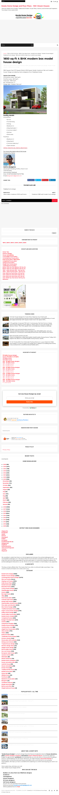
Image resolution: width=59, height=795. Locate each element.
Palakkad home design (9, 55)
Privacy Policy (6, 450)
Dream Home (6, 668)
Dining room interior (8, 643)
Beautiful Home (6, 587)
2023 (4, 471)
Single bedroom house (8, 689)
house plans (10, 262)
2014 (4, 516)
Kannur (4, 536)
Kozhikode (5, 542)
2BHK (8, 243)
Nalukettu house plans (8, 679)
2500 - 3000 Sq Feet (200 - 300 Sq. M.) (14, 272)
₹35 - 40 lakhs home (8, 365)
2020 (4, 478)
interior (4, 593)
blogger (54, 201)
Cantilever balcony (7, 683)
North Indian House (7, 650)
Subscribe (29, 403)
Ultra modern (6, 632)
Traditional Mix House (8, 670)
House (8, 256)
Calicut (11, 542)
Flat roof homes (6, 580)
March (4, 501)
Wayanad (4, 551)
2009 (4, 527)
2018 (4, 508)
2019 (4, 480)
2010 (4, 525)
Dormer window (6, 639)
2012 (4, 520)
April (4, 499)
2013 (4, 518)
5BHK (20, 243)
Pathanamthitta (6, 547)
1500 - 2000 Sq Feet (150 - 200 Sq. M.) (14, 271)
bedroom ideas (6, 635)
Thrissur (4, 550)
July (4, 492)
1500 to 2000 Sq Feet (12, 53)
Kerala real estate (7, 685)
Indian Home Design (8, 613)
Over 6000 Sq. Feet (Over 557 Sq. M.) (13, 277)
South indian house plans (9, 615)
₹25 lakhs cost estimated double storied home (22, 330)
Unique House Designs (8, 626)
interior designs (10, 756)
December (6, 482)
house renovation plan (8, 663)
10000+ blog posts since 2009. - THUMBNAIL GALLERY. (14, 791)
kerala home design (36, 53)
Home (5, 53)
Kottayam (4, 541)
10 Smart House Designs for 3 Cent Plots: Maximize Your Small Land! (28, 318)
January (5, 505)
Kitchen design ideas (8, 646)
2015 (4, 514)
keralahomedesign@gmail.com (23, 786)
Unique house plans (8, 263)
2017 (4, 510)
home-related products (35, 756)
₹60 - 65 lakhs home (8, 371)
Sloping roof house (7, 582)
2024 (4, 469)
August (5, 490)
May (4, 497)
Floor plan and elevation (9, 606)
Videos (4, 633)
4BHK (20, 53)
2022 (4, 474)
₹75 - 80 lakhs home (9, 376)
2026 (4, 465)
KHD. (33, 791)
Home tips (5, 674)
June (4, 494)
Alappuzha (5, 532)
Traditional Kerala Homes (9, 609)
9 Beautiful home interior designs (18, 708)
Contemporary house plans (11, 259)
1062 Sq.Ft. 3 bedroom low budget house (20, 733)
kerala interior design (8, 617)
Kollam (3, 539)
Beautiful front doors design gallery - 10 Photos (21, 727)
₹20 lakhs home (7, 360)
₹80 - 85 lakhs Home (8, 377)
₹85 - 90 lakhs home (8, 379)
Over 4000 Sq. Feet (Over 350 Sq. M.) (14, 275)
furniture (18, 756)
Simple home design (8, 648)
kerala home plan (7, 585)
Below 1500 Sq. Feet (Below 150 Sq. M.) (14, 269)
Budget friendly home (8, 621)
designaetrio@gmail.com (14, 176)
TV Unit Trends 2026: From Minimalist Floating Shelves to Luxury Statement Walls (32, 343)
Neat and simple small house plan (19, 336)
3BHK (12, 243)
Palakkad (4, 545)
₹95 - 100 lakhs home (9, 382)
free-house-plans (7, 598)
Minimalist (5, 657)
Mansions (5, 280)
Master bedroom (7, 659)
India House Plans (7, 584)
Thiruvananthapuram (8, 548)
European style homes (8, 654)
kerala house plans (7, 672)
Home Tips (6, 253)
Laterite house (6, 665)
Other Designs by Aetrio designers (15, 149)
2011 (4, 522)
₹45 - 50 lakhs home (8, 367)
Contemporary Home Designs (10, 578)
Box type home (26, 53)
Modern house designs (47, 53)
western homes (6, 656)
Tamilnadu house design (9, 637)
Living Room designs (8, 624)
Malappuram (5, 544)
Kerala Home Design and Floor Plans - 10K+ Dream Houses (26, 6)
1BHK (4, 243)
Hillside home (6, 676)
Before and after (7, 687)
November (6, 484)
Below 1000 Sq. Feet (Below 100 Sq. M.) (14, 268)
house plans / (11, 260)
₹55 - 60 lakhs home (9, 370)
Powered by (29, 408)
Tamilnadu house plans (9, 266)
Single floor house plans (10, 265)
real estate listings (45, 759)
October (5, 486)
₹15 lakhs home (7, 359)
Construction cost (7, 628)
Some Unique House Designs (17, 720)
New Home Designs (7, 608)
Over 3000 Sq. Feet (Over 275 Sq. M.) (13, 274)
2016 (4, 512)
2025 (4, 467)
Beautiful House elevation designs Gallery (20, 695)
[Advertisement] (29, 32)
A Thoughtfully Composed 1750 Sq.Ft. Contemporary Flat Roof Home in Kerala (31, 324)
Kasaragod (5, 538)
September (6, 488)
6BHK (24, 243)
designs (7, 254)
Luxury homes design (8, 589)
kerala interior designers (9, 661)
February (5, 503)
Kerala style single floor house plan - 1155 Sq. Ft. (21, 702)
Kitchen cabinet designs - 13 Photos (18, 739)
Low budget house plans (10, 257)
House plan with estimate (9, 641)
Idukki (3, 535)
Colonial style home (8, 600)
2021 (4, 476)
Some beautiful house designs (17, 714)
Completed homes (7, 619)
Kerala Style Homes (7, 602)
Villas (3, 597)
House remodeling (7, 667)
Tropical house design (8, 644)
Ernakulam (5, 533)
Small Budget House (8, 591)
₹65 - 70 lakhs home (8, 373)
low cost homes (6, 652)
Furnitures (5, 678)
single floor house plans (9, 630)
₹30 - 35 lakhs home (9, 363)
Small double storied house (10, 604)
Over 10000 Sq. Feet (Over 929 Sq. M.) (14, 278)
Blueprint (4, 681)
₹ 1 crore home (7, 383)
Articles (4, 622)
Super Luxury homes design (10, 611)
